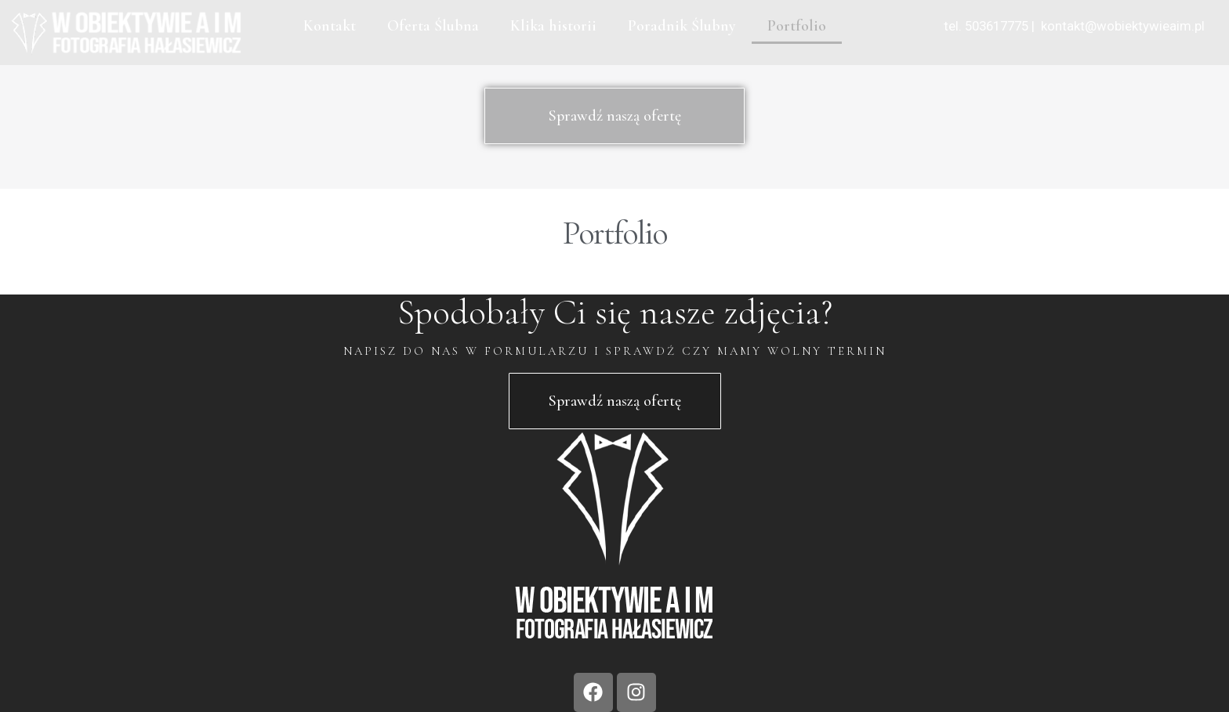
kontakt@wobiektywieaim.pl (1121, 26)
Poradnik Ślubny (682, 25)
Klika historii (553, 25)
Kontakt (329, 25)
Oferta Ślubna (433, 25)
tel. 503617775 (986, 26)
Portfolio (796, 25)
